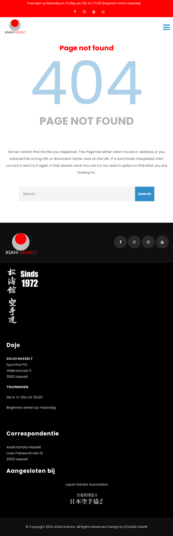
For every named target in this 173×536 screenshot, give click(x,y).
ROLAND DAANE (135, 526)
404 (86, 83)
